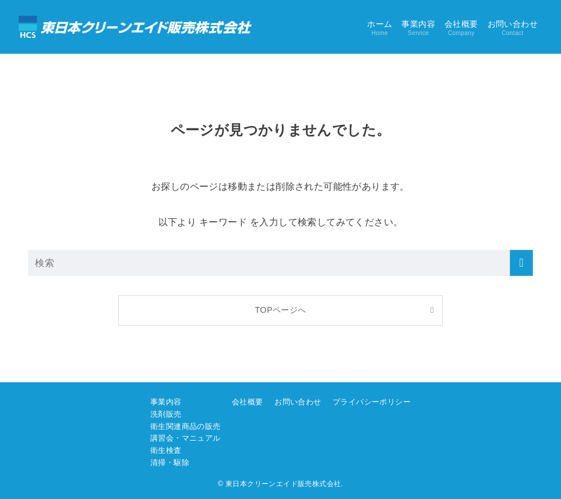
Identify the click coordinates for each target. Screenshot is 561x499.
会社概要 (247, 401)
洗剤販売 (166, 414)
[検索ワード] (280, 263)
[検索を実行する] (521, 263)
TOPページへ (280, 310)
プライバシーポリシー (372, 401)
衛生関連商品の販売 (185, 426)
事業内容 (166, 401)
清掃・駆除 (169, 462)
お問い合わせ (297, 401)
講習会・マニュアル (185, 438)
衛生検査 (166, 450)
